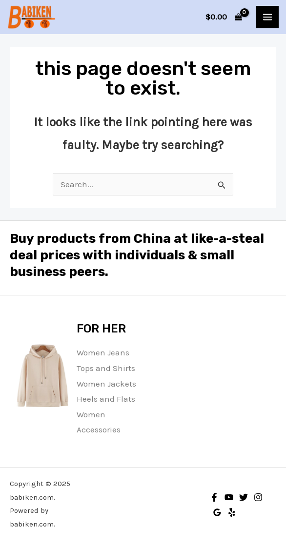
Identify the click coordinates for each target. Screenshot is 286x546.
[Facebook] (214, 497)
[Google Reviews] (217, 512)
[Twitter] (243, 497)
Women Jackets (106, 384)
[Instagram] (258, 497)
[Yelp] (231, 512)
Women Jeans (103, 352)
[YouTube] (229, 497)
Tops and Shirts (106, 368)
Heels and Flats (106, 399)
